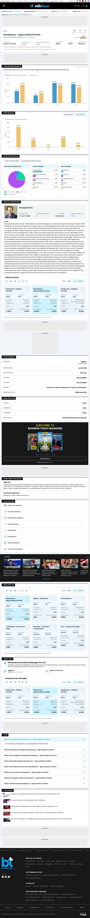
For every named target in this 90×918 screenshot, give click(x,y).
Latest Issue (38, 454)
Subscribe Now (45, 459)
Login (51, 462)
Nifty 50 (36, 886)
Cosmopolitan (45, 1)
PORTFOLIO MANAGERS (11, 202)
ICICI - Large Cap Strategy (70, 627)
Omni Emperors (66, 598)
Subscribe (77, 6)
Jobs (28, 867)
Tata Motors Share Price (34, 875)
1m (6, 281)
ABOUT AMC (7, 659)
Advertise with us (34, 907)
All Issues (46, 454)
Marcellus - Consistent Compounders (41, 628)
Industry (73, 864)
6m (15, 281)
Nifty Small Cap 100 (57, 886)
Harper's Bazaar (54, 1)
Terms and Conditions (67, 907)
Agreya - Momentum (40, 598)
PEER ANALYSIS (8, 585)
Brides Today (63, 1)
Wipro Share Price (32, 900)
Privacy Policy (50, 907)
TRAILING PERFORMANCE (12, 66)
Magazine (49, 864)
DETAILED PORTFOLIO (11, 156)
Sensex (29, 886)
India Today (20, 1)
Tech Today (51, 861)
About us (7, 907)
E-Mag (53, 454)
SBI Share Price (62, 897)
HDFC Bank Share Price (68, 875)
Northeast (26, 1)
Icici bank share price (76, 897)
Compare (78, 281)
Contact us (20, 907)
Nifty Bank (45, 886)
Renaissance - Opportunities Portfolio (41, 290)
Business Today (5, 1)
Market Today (31, 861)
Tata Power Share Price (47, 900)
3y (22, 281)
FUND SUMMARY (9, 357)
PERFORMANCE (8, 113)
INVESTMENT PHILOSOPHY (12, 479)
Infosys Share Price (49, 897)
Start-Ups (58, 864)
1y (18, 281)
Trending (40, 864)
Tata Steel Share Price (33, 878)
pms (11, 14)
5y (26, 281)
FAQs (5, 735)
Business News (5, 14)
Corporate (72, 861)
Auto (81, 864)
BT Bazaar (13, 1)
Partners (82, 907)
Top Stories (8, 790)
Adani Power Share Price (52, 875)
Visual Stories (31, 864)
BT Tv (8, 557)
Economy (41, 861)
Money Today (62, 861)
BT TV (66, 864)
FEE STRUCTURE (9, 398)
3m (11, 281)
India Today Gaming (35, 1)
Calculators (8, 501)
